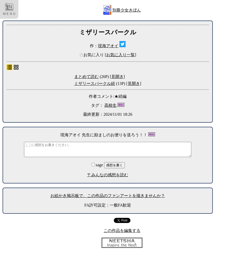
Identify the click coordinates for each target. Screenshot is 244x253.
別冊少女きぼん (126, 10)
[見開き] (117, 76)
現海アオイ (108, 46)
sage (98, 165)
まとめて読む (86, 76)
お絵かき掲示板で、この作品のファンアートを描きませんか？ (107, 195)
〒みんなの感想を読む (107, 175)
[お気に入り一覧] (120, 55)
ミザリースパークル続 (94, 83)
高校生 (110, 105)
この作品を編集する (122, 230)
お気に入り (92, 55)
